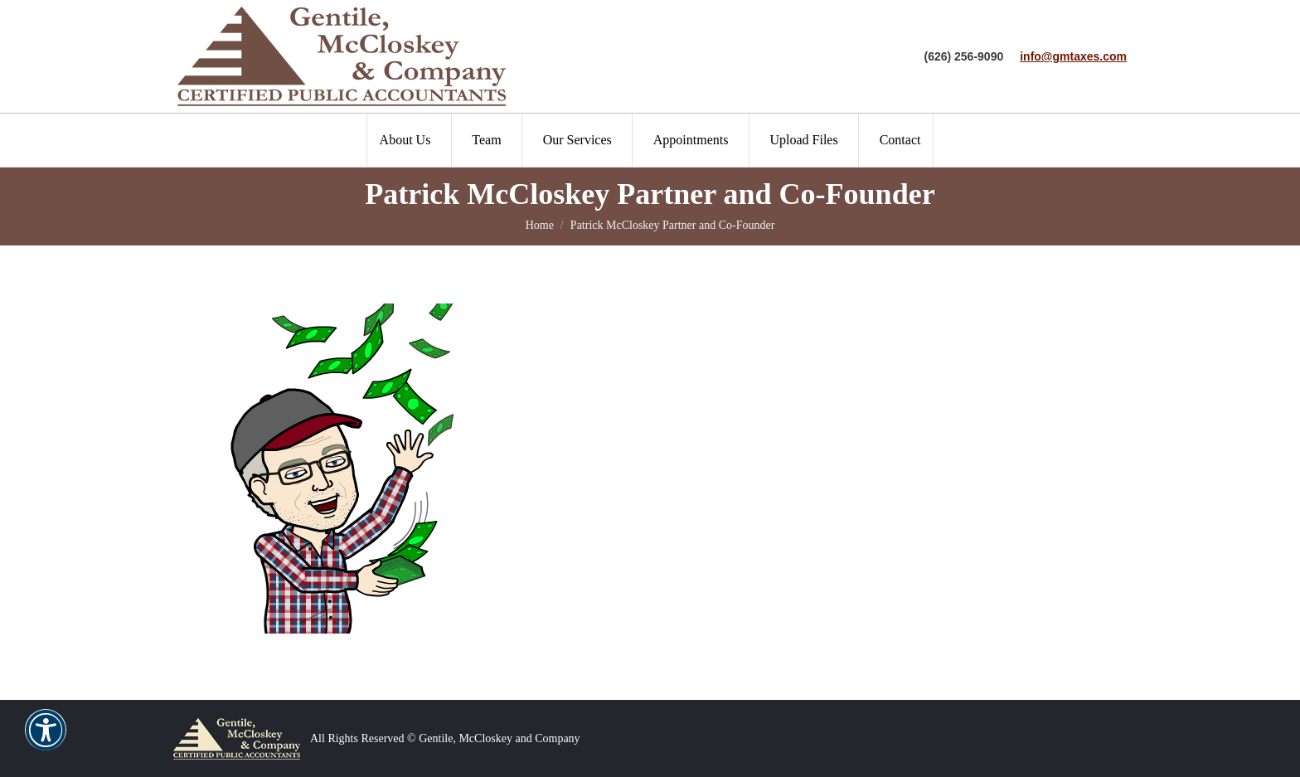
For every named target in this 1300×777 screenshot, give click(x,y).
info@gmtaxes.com (1073, 56)
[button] (46, 740)
